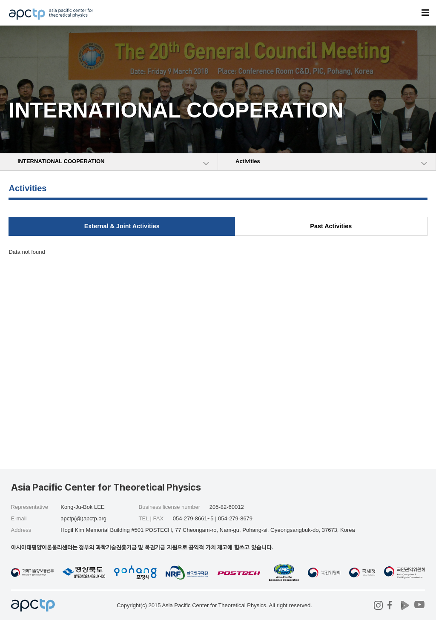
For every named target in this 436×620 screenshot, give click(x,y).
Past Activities (331, 226)
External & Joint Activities (122, 226)
